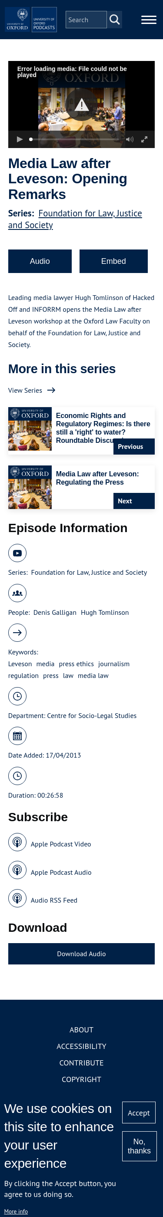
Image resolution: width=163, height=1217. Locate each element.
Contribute (81, 1063)
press (51, 675)
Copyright (81, 1079)
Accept (139, 1113)
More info (16, 1211)
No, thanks (139, 1146)
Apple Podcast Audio (61, 872)
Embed (113, 261)
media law (93, 675)
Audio (40, 261)
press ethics (76, 663)
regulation (23, 675)
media (46, 663)
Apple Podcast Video (61, 843)
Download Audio (81, 953)
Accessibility (81, 1046)
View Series (25, 390)
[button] (81, 104)
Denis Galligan (55, 612)
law (68, 675)
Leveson (20, 663)
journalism (114, 663)
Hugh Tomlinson (105, 612)
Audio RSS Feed (54, 900)
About (81, 1030)
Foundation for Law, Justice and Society (89, 572)
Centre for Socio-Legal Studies (91, 715)
